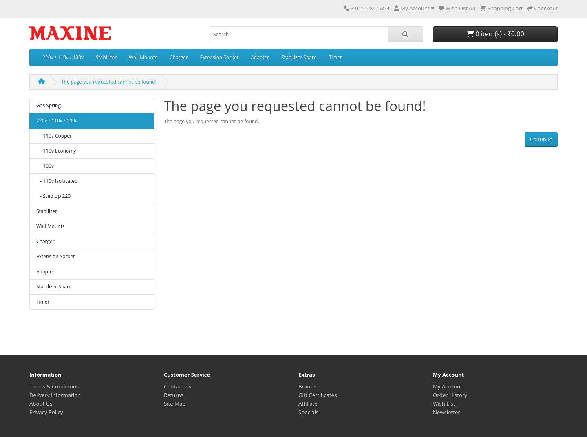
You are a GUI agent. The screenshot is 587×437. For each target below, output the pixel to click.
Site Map (174, 403)
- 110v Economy (56, 150)
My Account (447, 386)
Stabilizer (106, 57)
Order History (450, 395)
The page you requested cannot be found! (109, 81)
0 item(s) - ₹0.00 (495, 33)
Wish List (444, 403)
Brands (307, 386)
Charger (179, 57)
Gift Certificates (317, 395)
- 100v (45, 165)
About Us (40, 403)
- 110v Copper (54, 135)
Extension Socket (219, 57)
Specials (308, 412)
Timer (335, 57)
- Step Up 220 (53, 196)
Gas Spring (48, 105)
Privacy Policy (46, 412)
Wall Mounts (143, 57)
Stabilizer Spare (299, 57)
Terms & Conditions (54, 386)
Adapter (260, 57)
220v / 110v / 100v (63, 57)
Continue (541, 139)
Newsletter (446, 412)
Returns (173, 395)
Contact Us (177, 386)
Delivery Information (55, 395)
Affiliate (308, 403)
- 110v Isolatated (56, 180)
